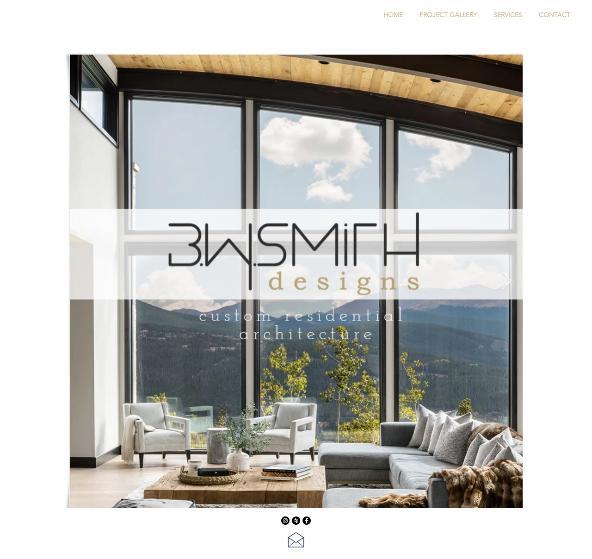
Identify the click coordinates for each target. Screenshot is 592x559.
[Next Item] (506, 282)
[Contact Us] (296, 539)
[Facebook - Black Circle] (306, 520)
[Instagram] (285, 520)
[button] (448, 15)
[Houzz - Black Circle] (296, 520)
